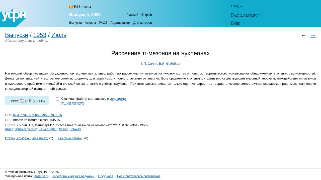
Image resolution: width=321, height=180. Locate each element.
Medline (63, 129)
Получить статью (244, 14)
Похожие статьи (70, 138)
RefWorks (75, 129)
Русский (132, 14)
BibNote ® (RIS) (48, 129)
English (146, 14)
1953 (39, 35)
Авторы (90, 22)
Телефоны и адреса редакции (73, 176)
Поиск (235, 22)
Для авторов (142, 22)
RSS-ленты (82, 6)
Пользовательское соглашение (138, 176)
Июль (58, 35)
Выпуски (75, 22)
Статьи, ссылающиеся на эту (26, 138)
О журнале (105, 176)
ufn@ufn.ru (41, 176)
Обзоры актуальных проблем (27, 40)
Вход (234, 6)
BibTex (9, 129)
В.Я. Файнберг (170, 64)
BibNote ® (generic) (26, 129)
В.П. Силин (148, 64)
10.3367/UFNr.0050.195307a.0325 (37, 115)
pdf (28, 100)
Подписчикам (120, 22)
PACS (103, 22)
